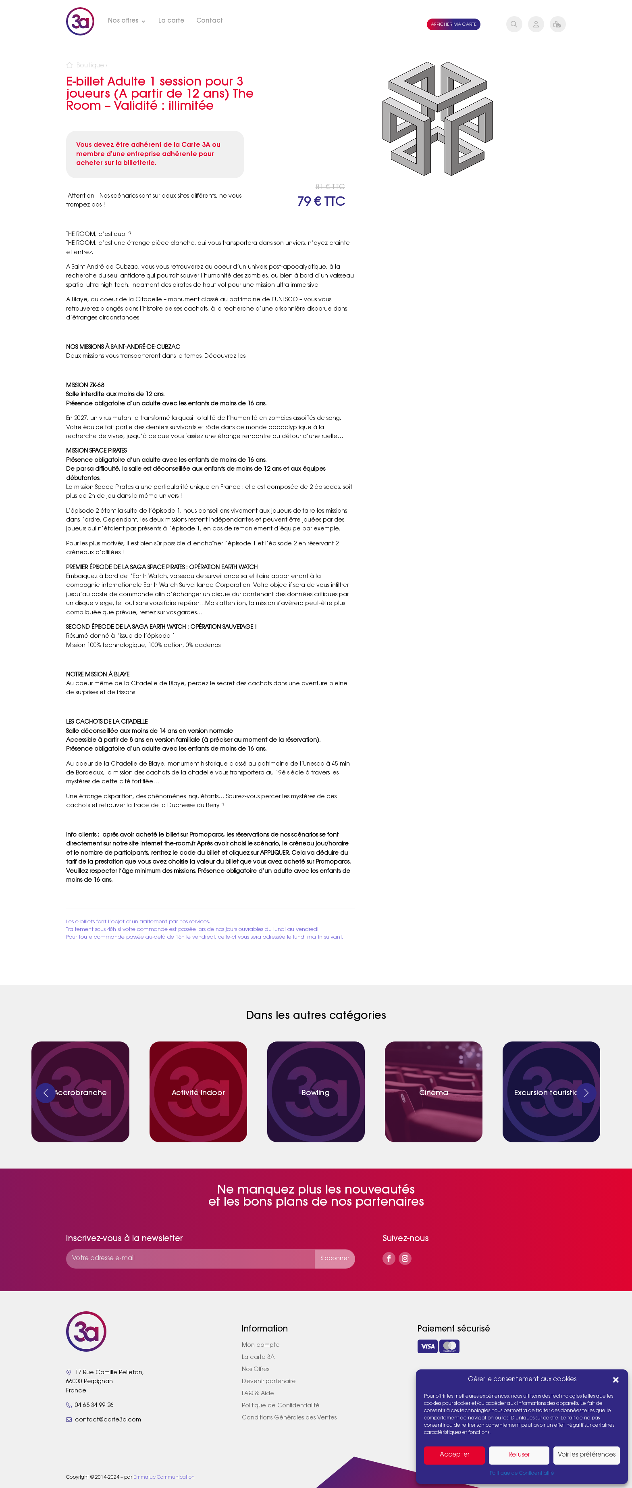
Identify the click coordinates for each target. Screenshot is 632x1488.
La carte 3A (258, 1358)
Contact (209, 21)
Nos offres (123, 21)
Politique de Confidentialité (522, 1473)
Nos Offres (255, 1370)
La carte (171, 21)
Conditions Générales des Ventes (289, 1418)
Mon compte (261, 1345)
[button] (616, 1380)
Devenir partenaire (269, 1382)
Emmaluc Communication (164, 1477)
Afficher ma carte (453, 25)
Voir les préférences (586, 1455)
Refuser (519, 1455)
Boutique (90, 66)
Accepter (454, 1455)
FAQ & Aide (258, 1394)
